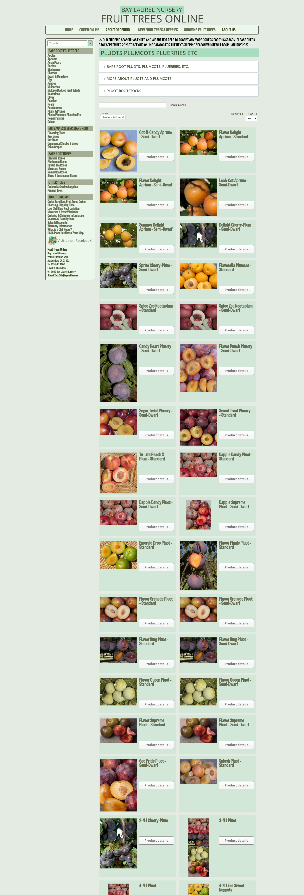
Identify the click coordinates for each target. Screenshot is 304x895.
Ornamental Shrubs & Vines (63, 143)
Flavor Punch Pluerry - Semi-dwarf (235, 348)
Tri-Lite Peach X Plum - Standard (152, 456)
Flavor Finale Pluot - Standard (235, 545)
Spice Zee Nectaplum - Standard (156, 308)
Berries (52, 66)
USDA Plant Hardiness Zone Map (66, 233)
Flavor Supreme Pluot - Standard (152, 722)
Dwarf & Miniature (58, 76)
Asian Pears (54, 62)
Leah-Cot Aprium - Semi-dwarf (233, 182)
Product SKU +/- (112, 117)
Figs (50, 80)
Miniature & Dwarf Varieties (63, 212)
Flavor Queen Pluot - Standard (155, 682)
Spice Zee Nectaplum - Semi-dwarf (235, 308)
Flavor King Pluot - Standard (153, 641)
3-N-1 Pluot (227, 820)
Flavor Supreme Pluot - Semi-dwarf (234, 722)
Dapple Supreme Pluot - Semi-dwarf (234, 504)
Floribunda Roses (57, 162)
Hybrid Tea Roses (57, 165)
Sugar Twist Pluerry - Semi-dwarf (155, 413)
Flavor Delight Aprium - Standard (233, 134)
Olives (51, 97)
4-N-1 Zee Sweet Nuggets (231, 887)
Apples (51, 55)
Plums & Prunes (56, 111)
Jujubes (52, 83)
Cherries (52, 73)
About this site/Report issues (63, 275)
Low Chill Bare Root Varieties (63, 208)
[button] (179, 66)
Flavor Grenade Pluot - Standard (156, 601)
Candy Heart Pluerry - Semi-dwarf (155, 348)
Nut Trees (53, 140)
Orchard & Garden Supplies (63, 187)
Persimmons (55, 108)
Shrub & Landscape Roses (62, 175)
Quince (51, 122)
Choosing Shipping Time (61, 205)
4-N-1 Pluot (147, 885)
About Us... (230, 30)
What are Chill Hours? (60, 229)
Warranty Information (60, 226)
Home (69, 30)
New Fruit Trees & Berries (158, 30)
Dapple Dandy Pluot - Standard (235, 456)
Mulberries (54, 87)
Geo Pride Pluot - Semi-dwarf (152, 763)
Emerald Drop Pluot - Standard (155, 545)
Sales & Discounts (57, 222)
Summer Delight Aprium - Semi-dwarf (155, 227)
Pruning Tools (55, 190)
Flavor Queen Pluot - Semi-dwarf (235, 682)
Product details (156, 157)
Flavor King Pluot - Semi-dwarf (233, 641)
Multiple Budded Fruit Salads (64, 90)
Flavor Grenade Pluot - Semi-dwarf (235, 601)
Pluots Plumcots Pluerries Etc (64, 115)
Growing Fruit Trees (199, 30)
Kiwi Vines (53, 136)
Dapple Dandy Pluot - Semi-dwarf (156, 504)
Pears (51, 104)
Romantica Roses (57, 172)
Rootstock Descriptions (61, 219)
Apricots (52, 59)
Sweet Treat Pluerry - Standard (234, 413)
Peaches (52, 101)
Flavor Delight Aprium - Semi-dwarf (155, 182)
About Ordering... (118, 30)
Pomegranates (56, 118)
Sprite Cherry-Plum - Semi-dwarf (155, 267)
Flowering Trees (56, 133)
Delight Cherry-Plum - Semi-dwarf (235, 227)
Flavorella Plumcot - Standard (235, 267)
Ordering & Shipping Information (66, 215)
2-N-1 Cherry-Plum (153, 820)
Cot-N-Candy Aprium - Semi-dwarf (155, 134)
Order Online (89, 30)
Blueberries (54, 69)
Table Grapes (55, 147)
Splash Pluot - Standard (230, 763)
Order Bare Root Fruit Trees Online (67, 201)
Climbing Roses (56, 158)
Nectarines (54, 94)
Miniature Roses (57, 168)
